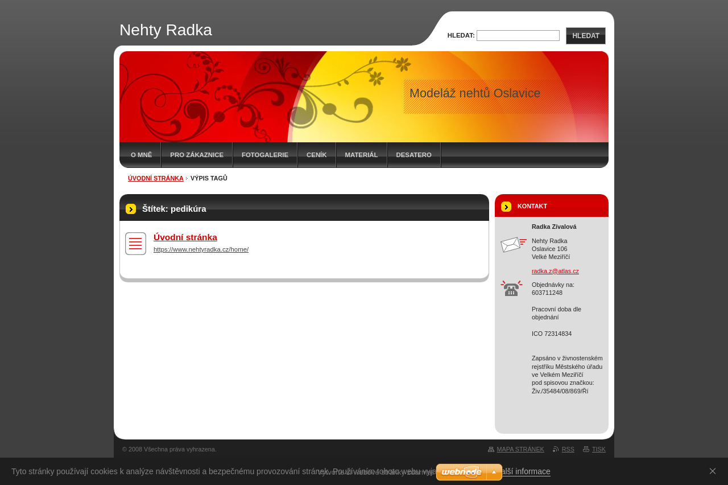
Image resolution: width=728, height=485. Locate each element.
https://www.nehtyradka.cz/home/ (201, 249)
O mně (141, 154)
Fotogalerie (265, 154)
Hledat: (461, 35)
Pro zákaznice (197, 154)
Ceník (316, 154)
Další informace (523, 471)
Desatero (414, 154)
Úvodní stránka (156, 178)
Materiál (361, 154)
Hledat (585, 36)
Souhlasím (715, 471)
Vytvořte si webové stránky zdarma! (375, 472)
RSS (568, 449)
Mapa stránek (520, 449)
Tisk (599, 449)
